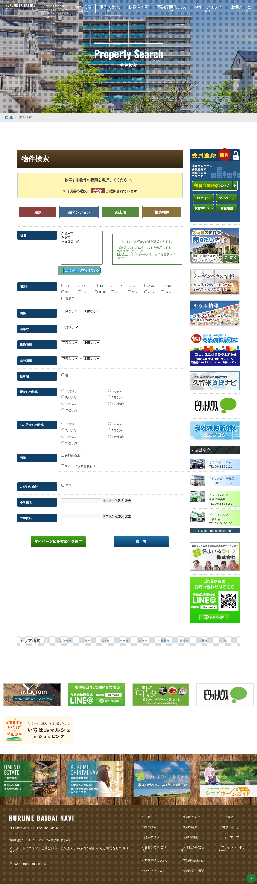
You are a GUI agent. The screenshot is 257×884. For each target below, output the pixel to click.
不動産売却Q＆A (194, 860)
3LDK (100, 289)
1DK (99, 283)
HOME (8, 117)
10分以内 (69, 401)
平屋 (66, 483)
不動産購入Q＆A (155, 860)
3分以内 (115, 388)
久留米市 (81, 233)
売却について (192, 817)
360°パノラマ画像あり (78, 463)
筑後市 (184, 641)
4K (115, 289)
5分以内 (68, 394)
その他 (222, 641)
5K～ (166, 289)
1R (65, 283)
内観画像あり (72, 452)
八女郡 (124, 641)
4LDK (150, 289)
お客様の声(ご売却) (193, 849)
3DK (83, 289)
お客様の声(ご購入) (154, 849)
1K (82, 283)
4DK (132, 289)
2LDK (166, 283)
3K (65, 289)
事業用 (67, 296)
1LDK (117, 283)
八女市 (81, 238)
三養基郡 (163, 641)
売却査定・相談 (193, 870)
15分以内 (116, 401)
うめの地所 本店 (220, 462)
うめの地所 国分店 (221, 478)
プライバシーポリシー (232, 849)
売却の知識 (190, 837)
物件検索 (150, 827)
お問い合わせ (230, 827)
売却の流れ (190, 827)
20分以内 (69, 407)
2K (131, 283)
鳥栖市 (104, 641)
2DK (149, 283)
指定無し (69, 388)
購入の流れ (151, 837)
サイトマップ (230, 837)
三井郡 (203, 641)
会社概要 (227, 817)
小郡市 (86, 641)
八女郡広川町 (81, 242)
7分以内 (115, 394)
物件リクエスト (154, 870)
